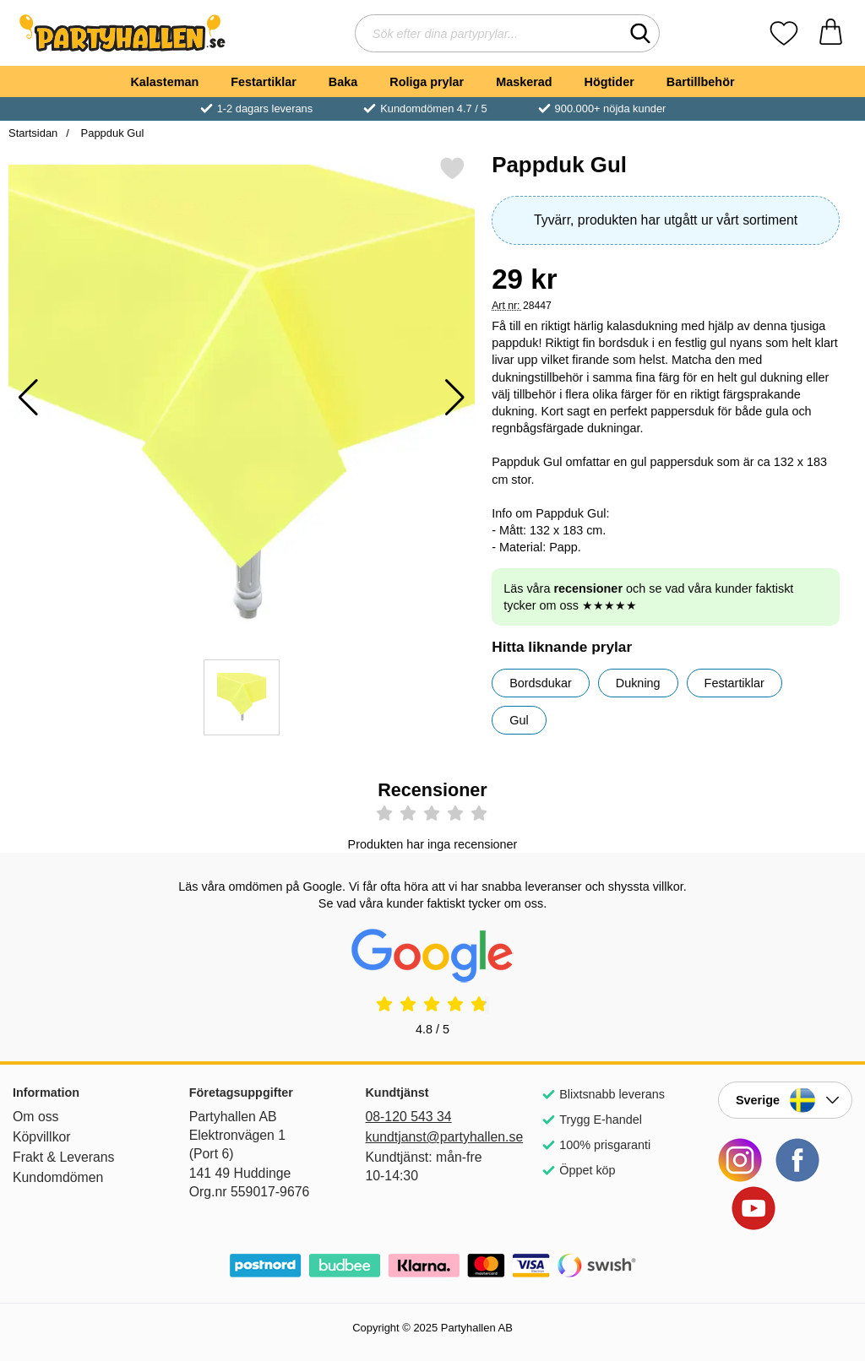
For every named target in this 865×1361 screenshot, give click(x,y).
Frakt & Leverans (64, 1157)
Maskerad (524, 82)
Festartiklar (263, 82)
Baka (343, 82)
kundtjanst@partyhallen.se (432, 1137)
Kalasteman (164, 82)
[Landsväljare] (785, 1100)
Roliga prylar (426, 82)
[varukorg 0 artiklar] (830, 33)
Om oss (36, 1116)
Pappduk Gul (111, 133)
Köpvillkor (42, 1137)
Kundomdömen (58, 1177)
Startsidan (32, 133)
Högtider (609, 82)
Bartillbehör (700, 82)
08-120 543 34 (408, 1116)
